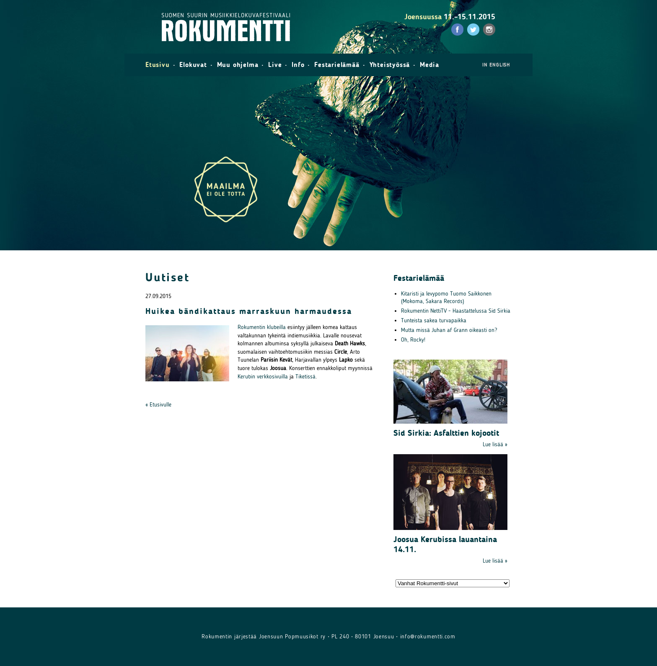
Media (429, 65)
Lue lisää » (495, 444)
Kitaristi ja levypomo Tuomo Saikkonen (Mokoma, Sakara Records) (446, 297)
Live (275, 65)
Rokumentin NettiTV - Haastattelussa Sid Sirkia (455, 310)
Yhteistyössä (390, 65)
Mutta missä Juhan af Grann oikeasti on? (449, 330)
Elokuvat (193, 65)
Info (298, 65)
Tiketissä (305, 376)
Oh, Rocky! (413, 339)
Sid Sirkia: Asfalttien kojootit (446, 433)
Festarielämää (336, 65)
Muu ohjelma (238, 65)
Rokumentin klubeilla (262, 327)
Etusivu (157, 65)
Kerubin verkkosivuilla (263, 376)
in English (496, 65)
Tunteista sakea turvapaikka (433, 320)
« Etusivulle (158, 404)
